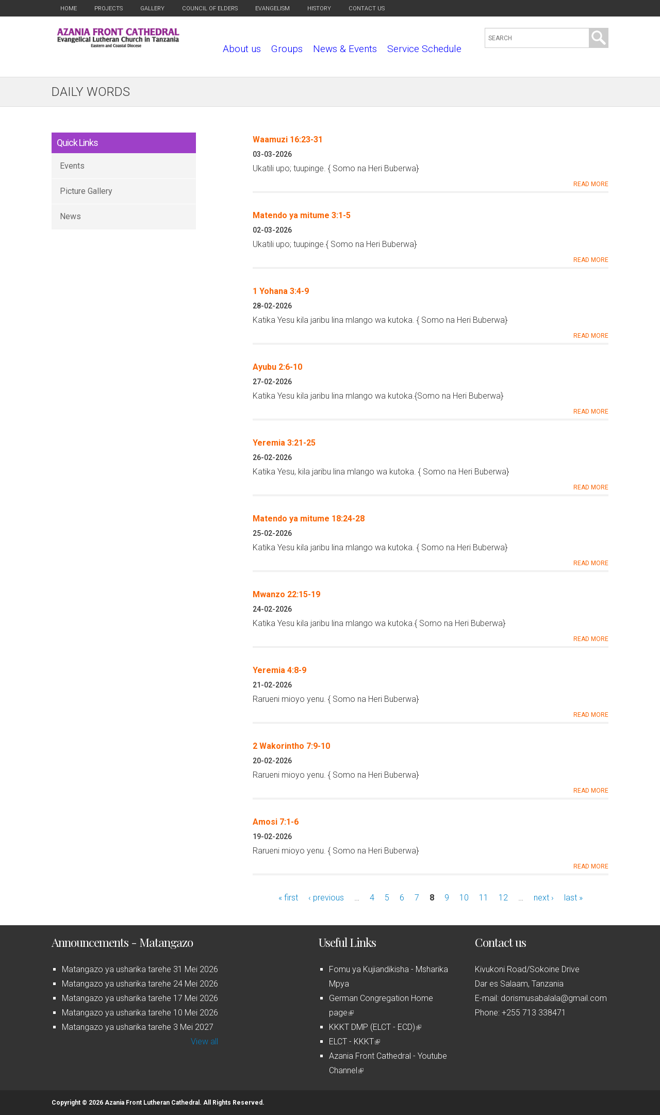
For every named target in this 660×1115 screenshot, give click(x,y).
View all (204, 1041)
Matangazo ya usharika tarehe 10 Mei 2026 (140, 1013)
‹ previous (326, 898)
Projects (108, 8)
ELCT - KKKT (354, 1041)
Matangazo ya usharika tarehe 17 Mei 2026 (140, 998)
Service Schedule (424, 49)
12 (503, 898)
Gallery (152, 8)
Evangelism (272, 8)
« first (288, 898)
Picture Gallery (86, 191)
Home (68, 8)
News (70, 216)
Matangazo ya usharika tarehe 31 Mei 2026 (140, 969)
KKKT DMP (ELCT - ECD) (375, 1027)
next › (544, 898)
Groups (287, 49)
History (319, 8)
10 (464, 898)
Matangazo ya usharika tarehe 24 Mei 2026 (140, 984)
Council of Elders (210, 8)
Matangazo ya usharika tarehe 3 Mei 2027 (137, 1027)
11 (483, 898)
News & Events (345, 49)
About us (242, 49)
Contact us (367, 8)
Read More (590, 184)
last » (573, 898)
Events (72, 166)
